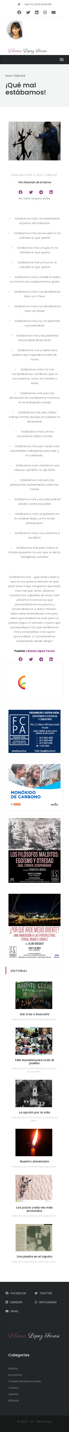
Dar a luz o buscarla (34, 1014)
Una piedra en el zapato (34, 1256)
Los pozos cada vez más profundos (34, 1209)
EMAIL (12, 1311)
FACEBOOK (16, 1293)
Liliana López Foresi (40, 651)
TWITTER (43, 1293)
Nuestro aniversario (34, 1161)
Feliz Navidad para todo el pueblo (34, 1061)
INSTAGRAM (45, 1302)
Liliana (27, 51)
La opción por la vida (34, 1112)
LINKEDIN (14, 1302)
